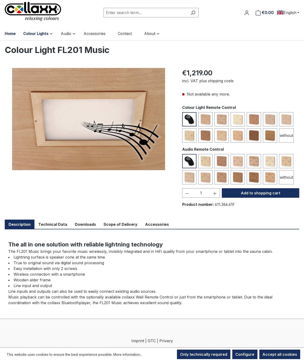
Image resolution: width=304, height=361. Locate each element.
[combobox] (146, 12)
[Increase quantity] (215, 193)
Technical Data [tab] (52, 224)
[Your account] (246, 12)
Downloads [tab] (85, 224)
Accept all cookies (279, 354)
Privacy (166, 340)
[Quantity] (201, 193)
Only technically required (203, 354)
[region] (88, 119)
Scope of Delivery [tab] (121, 224)
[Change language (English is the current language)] (288, 13)
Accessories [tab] (157, 224)
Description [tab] (20, 224)
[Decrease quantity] (187, 193)
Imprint (137, 340)
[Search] (193, 12)
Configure (244, 354)
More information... (127, 354)
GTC (152, 340)
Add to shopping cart (260, 193)
